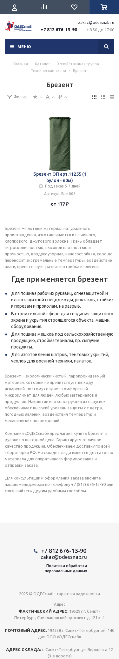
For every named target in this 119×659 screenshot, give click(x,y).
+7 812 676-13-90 (59, 29)
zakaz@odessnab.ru (96, 22)
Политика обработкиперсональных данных (66, 568)
